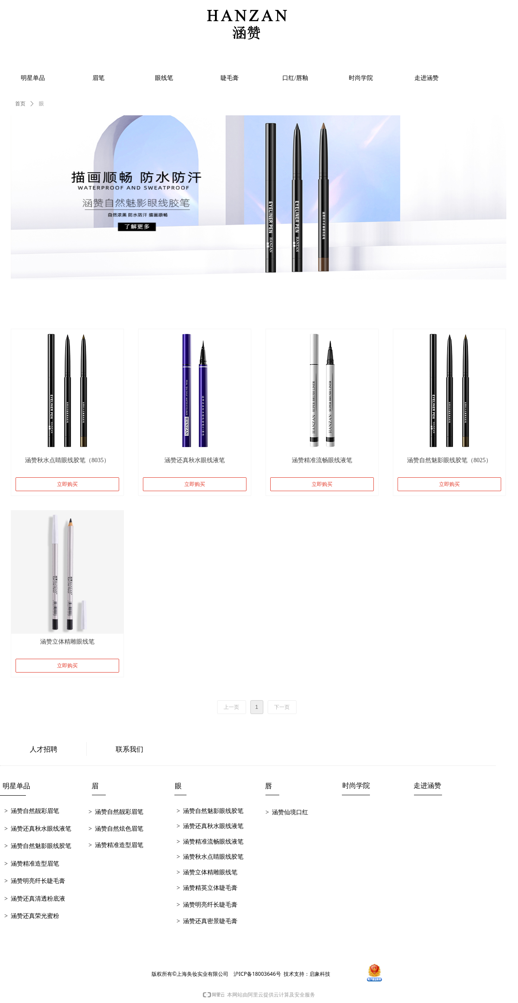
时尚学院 (361, 78)
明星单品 (33, 78)
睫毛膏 (230, 78)
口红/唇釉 (295, 78)
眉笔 (98, 78)
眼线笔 (164, 78)
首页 (20, 104)
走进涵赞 (426, 78)
